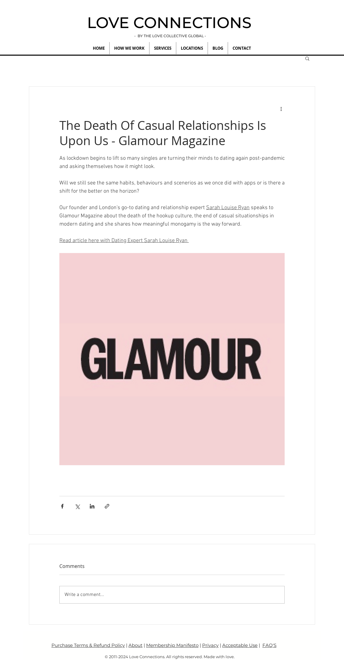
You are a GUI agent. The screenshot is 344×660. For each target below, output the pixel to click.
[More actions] (281, 108)
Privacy (210, 645)
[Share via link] (107, 506)
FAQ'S (269, 645)
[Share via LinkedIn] (92, 506)
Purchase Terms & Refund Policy (88, 645)
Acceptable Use (240, 645)
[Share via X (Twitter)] (77, 506)
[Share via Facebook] (62, 506)
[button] (307, 58)
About (135, 645)
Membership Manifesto (172, 645)
